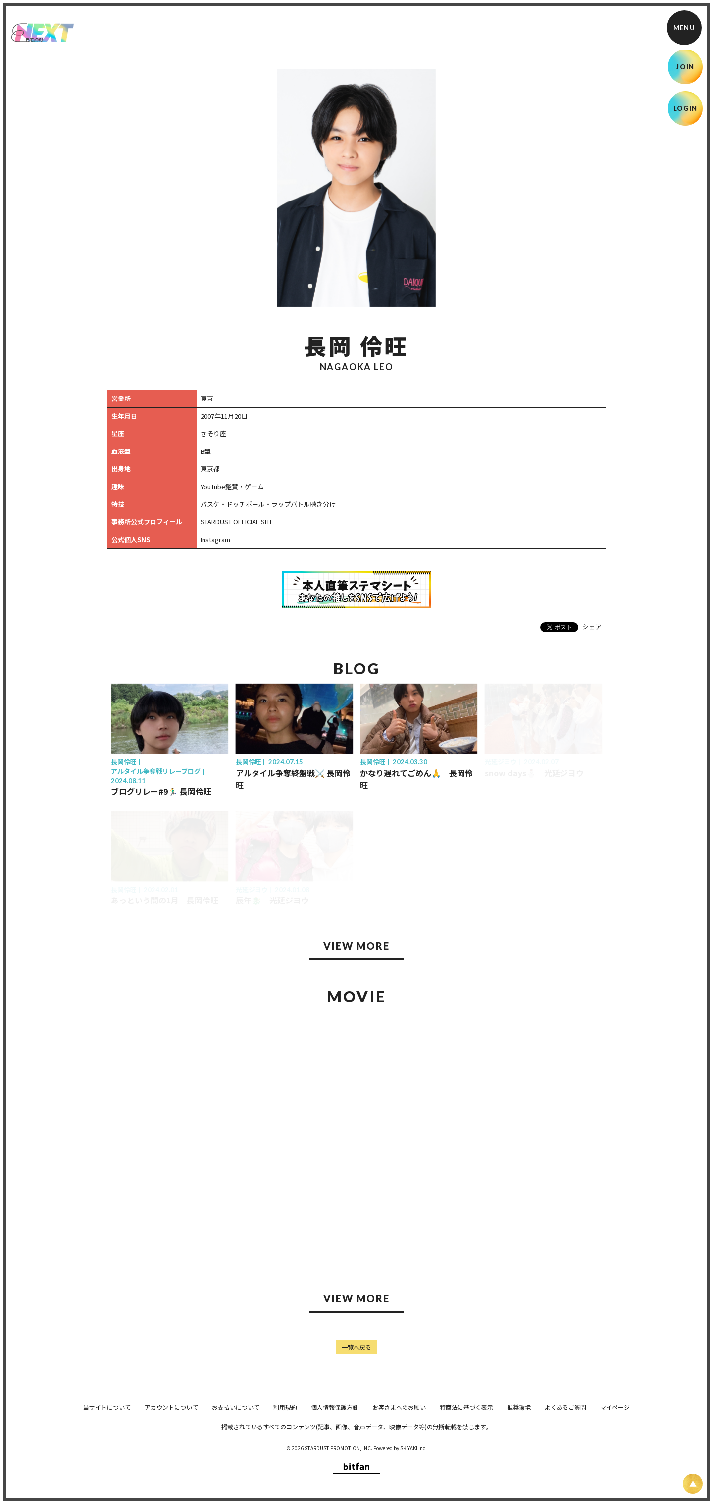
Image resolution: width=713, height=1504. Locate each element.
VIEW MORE (356, 946)
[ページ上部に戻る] (693, 1484)
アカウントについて (171, 1477)
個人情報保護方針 (334, 1477)
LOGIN (685, 108)
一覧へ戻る (356, 1347)
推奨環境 (519, 1477)
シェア (592, 626)
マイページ (615, 1477)
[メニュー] (684, 27)
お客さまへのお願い (399, 1477)
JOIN (685, 67)
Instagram (215, 539)
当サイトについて (107, 1477)
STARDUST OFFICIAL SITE (237, 521)
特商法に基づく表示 (466, 1477)
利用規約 (285, 1477)
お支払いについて (235, 1477)
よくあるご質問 (565, 1477)
